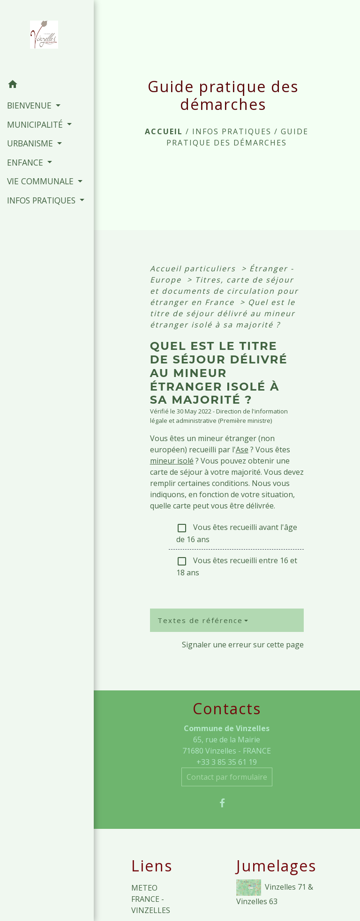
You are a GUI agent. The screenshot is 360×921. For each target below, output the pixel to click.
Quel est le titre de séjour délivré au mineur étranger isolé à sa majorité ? (222, 313)
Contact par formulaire (227, 777)
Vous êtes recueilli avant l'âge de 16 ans (236, 533)
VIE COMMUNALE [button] (41, 181)
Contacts (227, 709)
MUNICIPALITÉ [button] (36, 124)
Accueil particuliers (194, 268)
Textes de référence (200, 620)
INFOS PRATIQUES (231, 131)
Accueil (164, 131)
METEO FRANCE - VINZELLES (150, 899)
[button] (47, 85)
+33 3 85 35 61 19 (226, 762)
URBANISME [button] (31, 143)
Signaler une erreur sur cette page (243, 644)
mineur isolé (172, 461)
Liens (151, 866)
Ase (242, 449)
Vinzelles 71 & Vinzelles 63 (274, 892)
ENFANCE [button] (26, 162)
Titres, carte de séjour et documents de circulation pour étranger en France (224, 291)
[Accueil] (47, 37)
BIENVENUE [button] (30, 105)
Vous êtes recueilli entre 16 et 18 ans (236, 566)
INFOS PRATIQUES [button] (42, 200)
